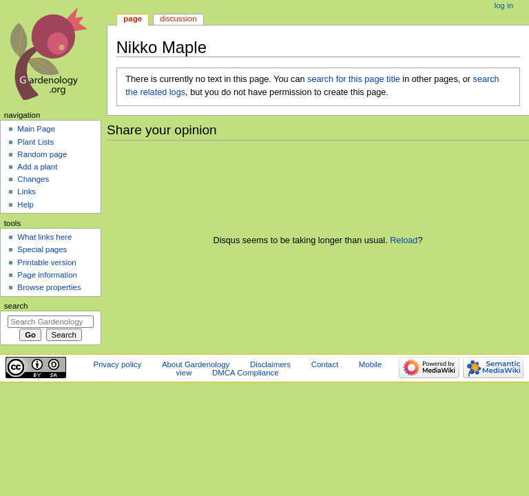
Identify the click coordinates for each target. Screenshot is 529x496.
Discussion (178, 18)
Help (25, 204)
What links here (44, 237)
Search (16, 306)
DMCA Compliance (245, 373)
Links (26, 191)
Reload (403, 240)
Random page (42, 154)
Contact (324, 364)
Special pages (42, 249)
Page (132, 18)
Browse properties (49, 287)
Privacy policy (117, 364)
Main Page (36, 129)
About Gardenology (195, 364)
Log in (504, 5)
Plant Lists (35, 142)
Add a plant (37, 167)
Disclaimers (270, 364)
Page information (47, 275)
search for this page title (353, 79)
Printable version (46, 262)
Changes (33, 179)
